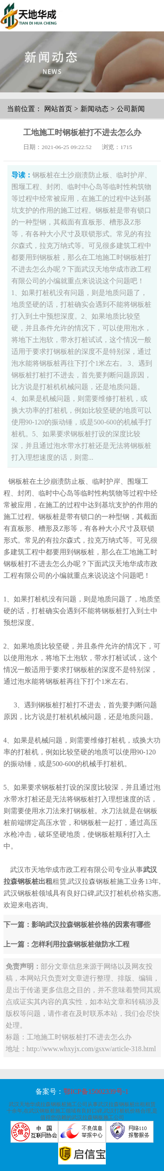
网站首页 (58, 108)
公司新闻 (131, 108)
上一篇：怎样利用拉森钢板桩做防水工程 (66, 944)
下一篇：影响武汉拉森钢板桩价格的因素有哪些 (76, 924)
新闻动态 (94, 108)
